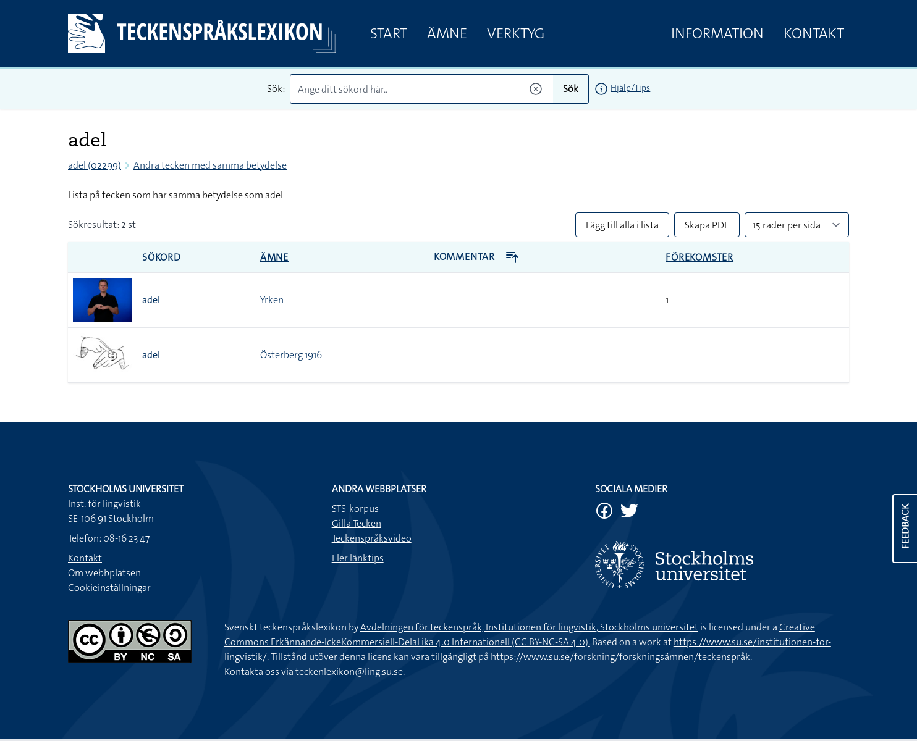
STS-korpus (355, 508)
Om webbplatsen (104, 572)
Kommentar (477, 256)
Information (717, 33)
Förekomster (699, 257)
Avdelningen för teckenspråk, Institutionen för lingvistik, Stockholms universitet (529, 627)
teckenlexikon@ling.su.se (349, 671)
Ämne (447, 33)
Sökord (161, 257)
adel (151, 299)
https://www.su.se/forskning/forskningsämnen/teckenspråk (620, 656)
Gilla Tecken (356, 523)
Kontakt (814, 33)
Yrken (272, 299)
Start (388, 33)
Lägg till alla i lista (622, 225)
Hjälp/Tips (630, 87)
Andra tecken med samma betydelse (210, 165)
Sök (570, 88)
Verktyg (515, 33)
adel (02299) (94, 165)
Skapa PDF (707, 225)
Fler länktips (358, 557)
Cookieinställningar (109, 587)
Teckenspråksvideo (372, 538)
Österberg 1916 (291, 354)
